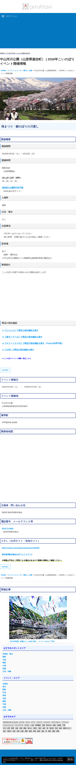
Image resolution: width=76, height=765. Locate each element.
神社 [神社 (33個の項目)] (14, 731)
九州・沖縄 (7, 671)
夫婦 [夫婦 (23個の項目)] (20, 728)
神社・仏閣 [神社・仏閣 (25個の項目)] (20, 731)
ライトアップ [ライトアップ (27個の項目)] (19, 725)
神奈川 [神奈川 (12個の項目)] (9, 731)
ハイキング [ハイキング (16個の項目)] (46, 722)
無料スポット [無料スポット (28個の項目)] (67, 728)
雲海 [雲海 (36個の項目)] (53, 731)
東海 (4, 695)
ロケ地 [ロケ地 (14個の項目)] (26, 725)
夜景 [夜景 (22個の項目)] (12, 728)
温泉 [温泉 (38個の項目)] (60, 728)
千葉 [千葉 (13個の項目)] (63, 725)
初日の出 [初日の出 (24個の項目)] (48, 725)
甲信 (4, 693)
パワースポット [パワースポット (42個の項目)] (56, 722)
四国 (4, 669)
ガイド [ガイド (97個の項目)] (28, 722)
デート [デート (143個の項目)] (33, 722)
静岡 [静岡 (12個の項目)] (58, 731)
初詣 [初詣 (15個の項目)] (54, 725)
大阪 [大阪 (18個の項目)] (16, 728)
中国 (4, 666)
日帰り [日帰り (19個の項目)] (35, 728)
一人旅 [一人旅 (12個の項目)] (32, 725)
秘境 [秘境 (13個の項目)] (30, 731)
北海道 (5, 684)
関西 (4, 663)
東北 (4, 687)
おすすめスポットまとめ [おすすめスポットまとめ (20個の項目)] (10, 722)
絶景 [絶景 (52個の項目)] (38, 731)
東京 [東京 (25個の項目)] (40, 728)
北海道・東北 (8, 654)
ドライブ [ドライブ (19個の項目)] (39, 722)
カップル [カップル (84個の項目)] (21, 722)
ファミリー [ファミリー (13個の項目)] (65, 722)
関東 (4, 657)
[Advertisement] (38, 34)
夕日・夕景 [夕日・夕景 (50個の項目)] (6, 728)
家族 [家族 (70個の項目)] (25, 728)
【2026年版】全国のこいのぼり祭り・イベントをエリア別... (32, 641)
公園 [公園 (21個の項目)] (43, 725)
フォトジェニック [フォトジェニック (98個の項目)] (8, 725)
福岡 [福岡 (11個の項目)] (26, 731)
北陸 (4, 698)
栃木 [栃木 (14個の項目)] (44, 728)
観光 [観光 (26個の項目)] (49, 731)
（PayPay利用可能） (33, 343)
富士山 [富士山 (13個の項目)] (30, 728)
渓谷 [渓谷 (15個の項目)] (56, 728)
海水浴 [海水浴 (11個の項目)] (52, 728)
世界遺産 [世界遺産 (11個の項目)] (38, 725)
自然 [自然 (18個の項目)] (42, 731)
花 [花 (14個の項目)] (46, 731)
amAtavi (5, 370)
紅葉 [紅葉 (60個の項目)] (34, 731)
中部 (4, 660)
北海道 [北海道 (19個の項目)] (59, 725)
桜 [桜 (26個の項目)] (47, 728)
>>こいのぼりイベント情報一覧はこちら (16, 358)
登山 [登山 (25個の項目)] (4, 731)
